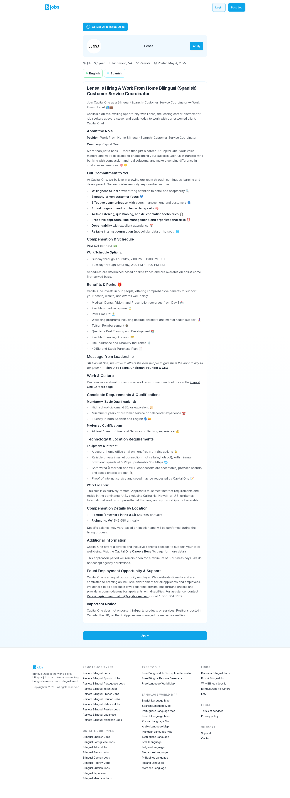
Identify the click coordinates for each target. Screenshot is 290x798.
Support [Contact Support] (206, 733)
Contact (206, 738)
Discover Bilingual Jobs (215, 673)
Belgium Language (153, 747)
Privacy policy (209, 716)
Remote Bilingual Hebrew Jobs (101, 704)
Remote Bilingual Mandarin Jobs (102, 719)
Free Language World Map (158, 683)
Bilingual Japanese (94, 773)
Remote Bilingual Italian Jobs (100, 688)
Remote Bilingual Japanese (99, 714)
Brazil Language (152, 742)
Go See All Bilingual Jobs (105, 27)
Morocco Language (154, 767)
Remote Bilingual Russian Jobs (101, 709)
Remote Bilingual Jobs (96, 673)
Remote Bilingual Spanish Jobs (101, 678)
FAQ (203, 693)
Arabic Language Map (155, 726)
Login (218, 7)
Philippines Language (155, 757)
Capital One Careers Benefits (135, 551)
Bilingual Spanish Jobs (96, 736)
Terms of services (212, 710)
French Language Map (156, 716)
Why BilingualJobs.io (213, 683)
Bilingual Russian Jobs (96, 767)
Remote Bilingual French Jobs (101, 693)
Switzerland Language (155, 736)
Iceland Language (153, 762)
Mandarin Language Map (157, 731)
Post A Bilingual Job (213, 678)
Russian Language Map (156, 721)
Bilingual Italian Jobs (95, 747)
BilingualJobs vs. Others (215, 688)
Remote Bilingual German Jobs (101, 699)
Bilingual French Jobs (96, 752)
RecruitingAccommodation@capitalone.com (118, 596)
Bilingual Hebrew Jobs (96, 762)
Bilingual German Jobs (96, 757)
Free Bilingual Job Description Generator (167, 673)
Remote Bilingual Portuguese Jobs (104, 683)
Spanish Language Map (156, 705)
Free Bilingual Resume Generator (162, 678)
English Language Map (156, 700)
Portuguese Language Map (158, 710)
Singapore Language (155, 752)
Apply (196, 46)
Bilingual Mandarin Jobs (97, 778)
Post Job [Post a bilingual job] (236, 7)
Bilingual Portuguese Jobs (99, 742)
